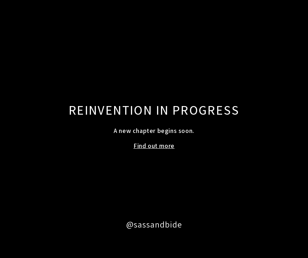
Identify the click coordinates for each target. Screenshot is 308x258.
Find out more (154, 146)
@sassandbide (154, 224)
